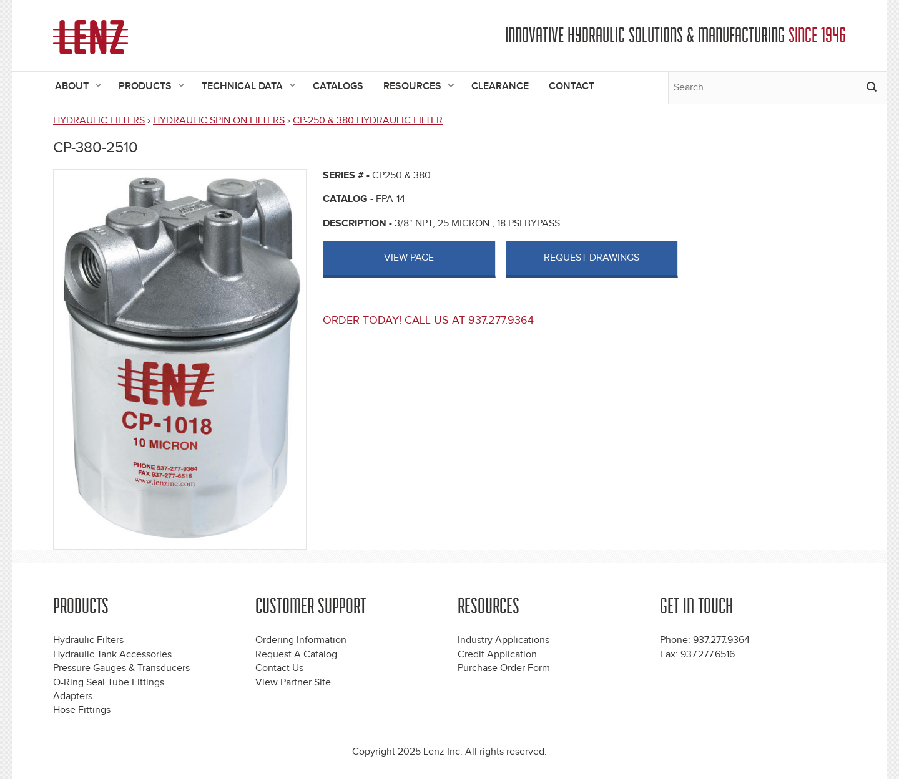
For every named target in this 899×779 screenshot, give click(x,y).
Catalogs (338, 86)
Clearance (500, 86)
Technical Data (243, 87)
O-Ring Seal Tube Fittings (108, 683)
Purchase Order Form (504, 668)
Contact (571, 86)
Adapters (72, 696)
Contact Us (279, 668)
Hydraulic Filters (88, 640)
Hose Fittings (82, 710)
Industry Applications (503, 640)
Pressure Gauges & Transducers (121, 668)
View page (409, 258)
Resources (413, 87)
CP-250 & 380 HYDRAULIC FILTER (368, 121)
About (73, 87)
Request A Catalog (296, 654)
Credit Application (497, 654)
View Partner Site (293, 683)
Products (146, 87)
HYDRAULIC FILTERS (99, 121)
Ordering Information (300, 640)
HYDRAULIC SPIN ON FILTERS (219, 121)
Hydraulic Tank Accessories (112, 654)
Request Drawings (591, 258)
